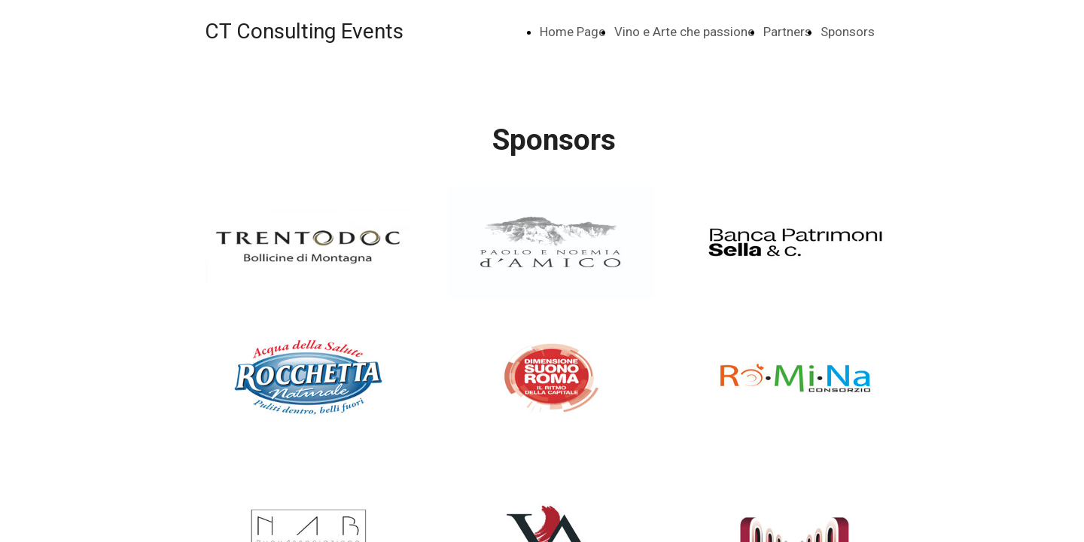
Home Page (572, 31)
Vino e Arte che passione (684, 31)
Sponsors (848, 31)
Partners (787, 31)
